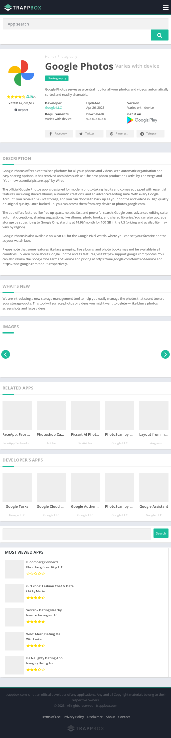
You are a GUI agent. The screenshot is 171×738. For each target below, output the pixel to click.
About (110, 716)
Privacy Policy (74, 716)
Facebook (57, 134)
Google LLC (53, 108)
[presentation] (5, 354)
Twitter (86, 134)
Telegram (149, 134)
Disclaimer (94, 716)
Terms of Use (50, 716)
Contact (124, 716)
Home (49, 56)
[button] (159, 35)
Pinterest (118, 134)
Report (21, 110)
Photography (67, 56)
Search (161, 534)
